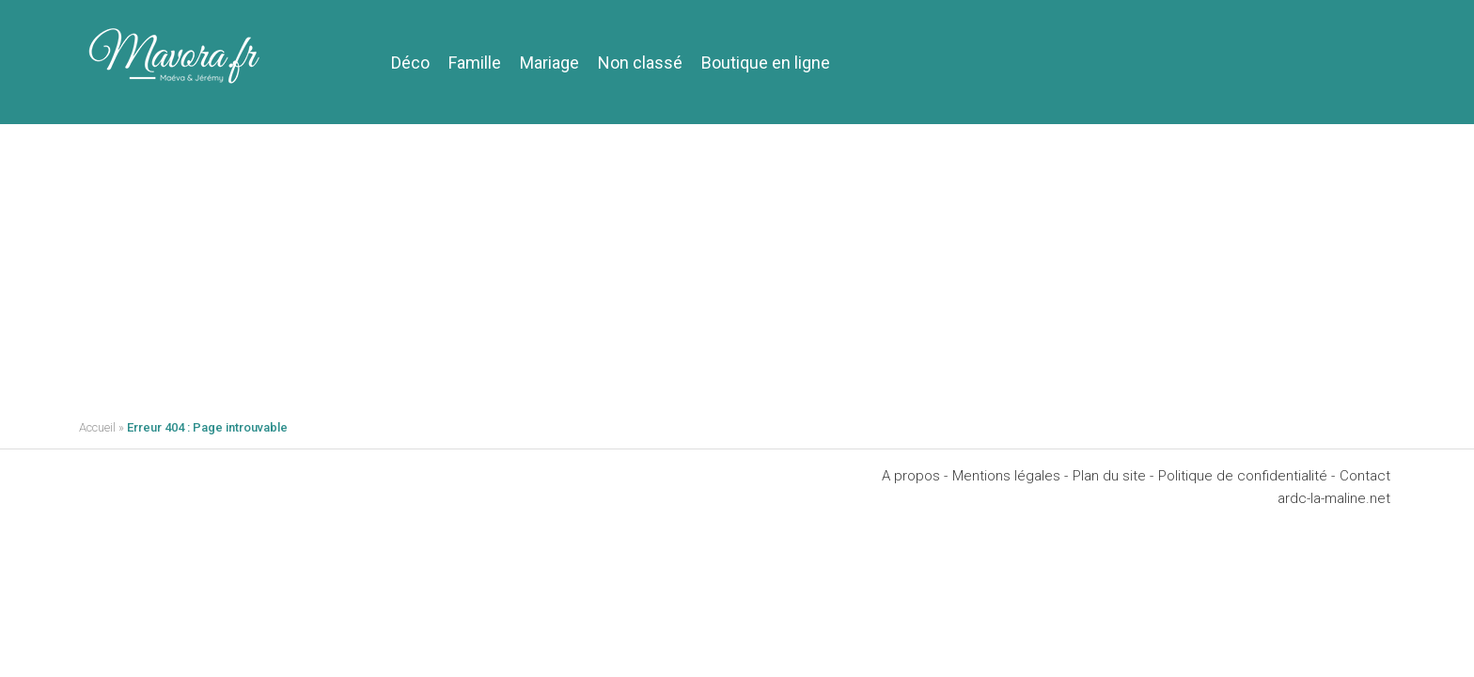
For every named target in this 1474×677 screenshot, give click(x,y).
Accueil (97, 427)
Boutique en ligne (765, 62)
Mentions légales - (1010, 475)
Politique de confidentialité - (1246, 475)
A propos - (915, 475)
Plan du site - (1113, 475)
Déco (410, 62)
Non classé (640, 62)
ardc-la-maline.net (1334, 498)
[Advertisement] (737, 265)
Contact (1365, 475)
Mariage (549, 62)
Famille (474, 62)
